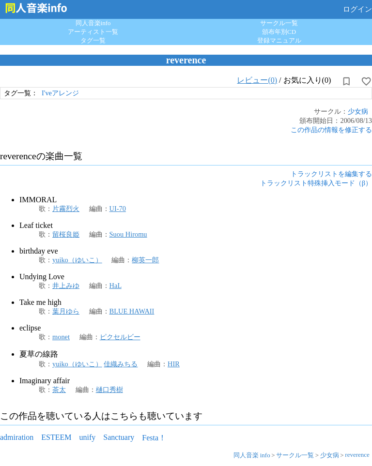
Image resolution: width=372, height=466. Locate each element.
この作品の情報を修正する (331, 130)
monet (61, 337)
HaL (115, 285)
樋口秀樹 (109, 389)
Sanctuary (118, 437)
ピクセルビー (120, 337)
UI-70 (117, 208)
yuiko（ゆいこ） (77, 260)
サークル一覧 (279, 23)
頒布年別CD (279, 31)
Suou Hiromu (128, 234)
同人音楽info (93, 23)
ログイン (357, 9)
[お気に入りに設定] (366, 81)
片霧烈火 (65, 208)
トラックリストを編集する (331, 174)
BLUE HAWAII (132, 311)
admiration (16, 437)
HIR (174, 364)
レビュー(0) (257, 80)
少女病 (358, 111)
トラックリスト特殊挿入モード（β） (316, 183)
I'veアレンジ (60, 93)
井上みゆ (65, 285)
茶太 (59, 389)
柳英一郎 (145, 260)
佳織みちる (121, 364)
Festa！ (154, 438)
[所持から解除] (346, 81)
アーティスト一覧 (93, 31)
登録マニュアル (279, 40)
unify (87, 437)
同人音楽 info (251, 455)
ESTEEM (56, 437)
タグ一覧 (93, 40)
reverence (357, 454)
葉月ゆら (65, 311)
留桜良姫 (65, 234)
